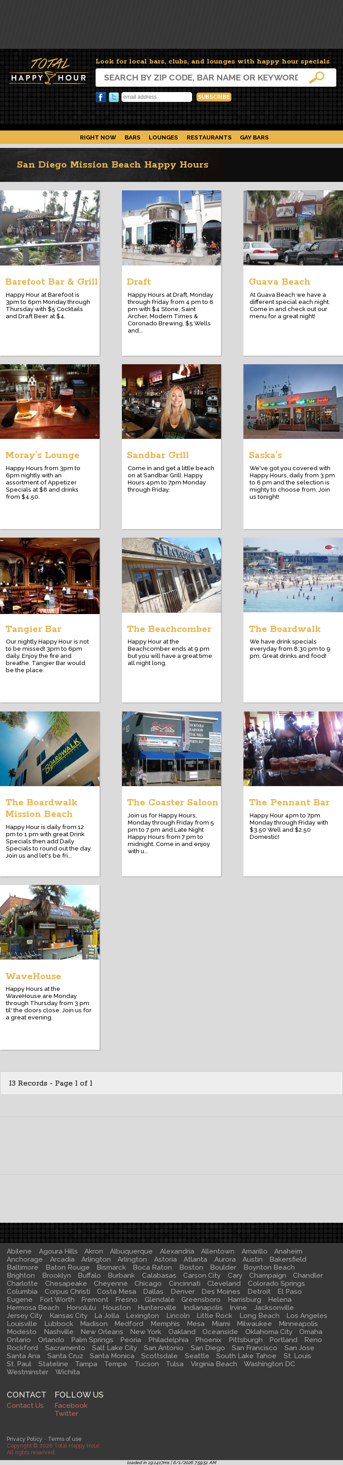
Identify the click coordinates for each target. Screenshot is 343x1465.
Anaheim (288, 1251)
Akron (93, 1251)
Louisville (22, 1324)
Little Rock (214, 1316)
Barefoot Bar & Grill (51, 282)
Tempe (115, 1364)
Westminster (27, 1372)
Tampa (86, 1364)
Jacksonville (274, 1308)
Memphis (165, 1324)
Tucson (146, 1364)
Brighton (21, 1275)
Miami (221, 1324)
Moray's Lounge (42, 455)
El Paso (289, 1292)
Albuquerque (131, 1251)
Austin (253, 1259)
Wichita (67, 1372)
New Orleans (101, 1332)
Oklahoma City (269, 1332)
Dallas (153, 1292)
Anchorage (25, 1259)
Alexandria (177, 1251)
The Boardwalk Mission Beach (41, 808)
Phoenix (208, 1340)
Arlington (96, 1259)
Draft (139, 282)
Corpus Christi (67, 1292)
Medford (128, 1324)
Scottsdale (159, 1356)
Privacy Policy (24, 1439)
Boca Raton (152, 1267)
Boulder (223, 1267)
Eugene (20, 1300)
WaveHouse (33, 976)
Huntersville (157, 1308)
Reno (313, 1340)
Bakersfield (287, 1259)
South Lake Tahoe (246, 1356)
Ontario (19, 1340)
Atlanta (195, 1259)
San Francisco (254, 1348)
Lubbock (58, 1324)
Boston (191, 1267)
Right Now (98, 137)
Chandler (308, 1275)
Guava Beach (279, 282)
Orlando (51, 1340)
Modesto (22, 1332)
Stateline (53, 1364)
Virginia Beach (214, 1364)
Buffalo (89, 1275)
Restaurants (209, 137)
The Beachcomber (169, 629)
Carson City (202, 1275)
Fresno (126, 1300)
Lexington (142, 1316)
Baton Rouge (68, 1267)
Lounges (163, 137)
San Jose (299, 1348)
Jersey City (24, 1316)
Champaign (267, 1275)
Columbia (22, 1292)
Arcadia (62, 1259)
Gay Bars (254, 137)
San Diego (208, 1348)
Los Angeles (306, 1316)
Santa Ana (23, 1356)
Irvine (238, 1308)
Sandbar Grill (158, 455)
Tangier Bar (33, 629)
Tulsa (175, 1364)
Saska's (265, 455)
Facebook (101, 97)
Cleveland (224, 1284)
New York (145, 1332)
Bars (133, 137)
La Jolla (106, 1316)
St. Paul (19, 1364)
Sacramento (65, 1348)
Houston (117, 1308)
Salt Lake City (114, 1348)
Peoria (130, 1340)
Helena (280, 1300)
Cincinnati (185, 1284)
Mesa (196, 1324)
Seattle (197, 1356)
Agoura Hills (58, 1251)
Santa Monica (112, 1356)
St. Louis (297, 1356)
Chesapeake (66, 1284)
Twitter (114, 97)
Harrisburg (244, 1300)
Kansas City (69, 1316)
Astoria (165, 1259)
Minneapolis (298, 1324)
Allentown (217, 1251)
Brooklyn (56, 1275)
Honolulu (81, 1308)
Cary (235, 1275)
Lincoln (178, 1316)
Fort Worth (57, 1300)
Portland (283, 1340)
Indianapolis (203, 1308)
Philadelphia (168, 1340)
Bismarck (111, 1267)
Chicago (148, 1284)
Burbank (121, 1275)
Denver (183, 1292)
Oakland (182, 1332)
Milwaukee (254, 1324)
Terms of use (65, 1439)
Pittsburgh (246, 1340)
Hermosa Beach (33, 1308)
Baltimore (22, 1267)
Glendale (160, 1300)
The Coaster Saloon (172, 802)
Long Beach (259, 1316)
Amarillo (255, 1251)
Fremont (95, 1300)
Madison (94, 1324)
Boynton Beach (269, 1267)
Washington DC (269, 1364)
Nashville (59, 1332)
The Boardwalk (285, 629)
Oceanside (220, 1332)
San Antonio (164, 1348)
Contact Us (25, 1406)
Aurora (225, 1259)
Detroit (259, 1292)
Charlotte (22, 1284)
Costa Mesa (116, 1292)
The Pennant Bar (289, 802)
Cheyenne (111, 1284)
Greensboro (201, 1300)
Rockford (22, 1348)
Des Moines (220, 1292)
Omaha (310, 1332)
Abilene (19, 1251)
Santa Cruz (65, 1356)
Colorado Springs (276, 1284)
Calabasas (159, 1275)
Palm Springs (92, 1340)
